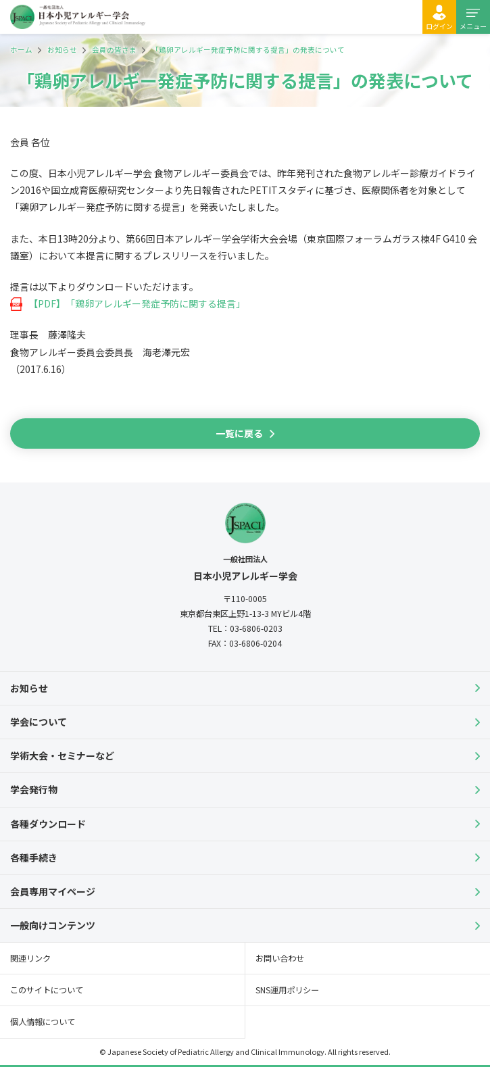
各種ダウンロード (48, 823)
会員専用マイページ (52, 891)
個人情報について (42, 1022)
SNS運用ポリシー (287, 990)
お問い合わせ (279, 958)
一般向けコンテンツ (52, 925)
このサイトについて (46, 990)
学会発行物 (33, 789)
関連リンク (30, 958)
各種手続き (33, 857)
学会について (38, 721)
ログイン (439, 26)
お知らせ (29, 688)
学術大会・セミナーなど (62, 755)
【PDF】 (47, 303)
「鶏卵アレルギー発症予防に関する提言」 (155, 303)
